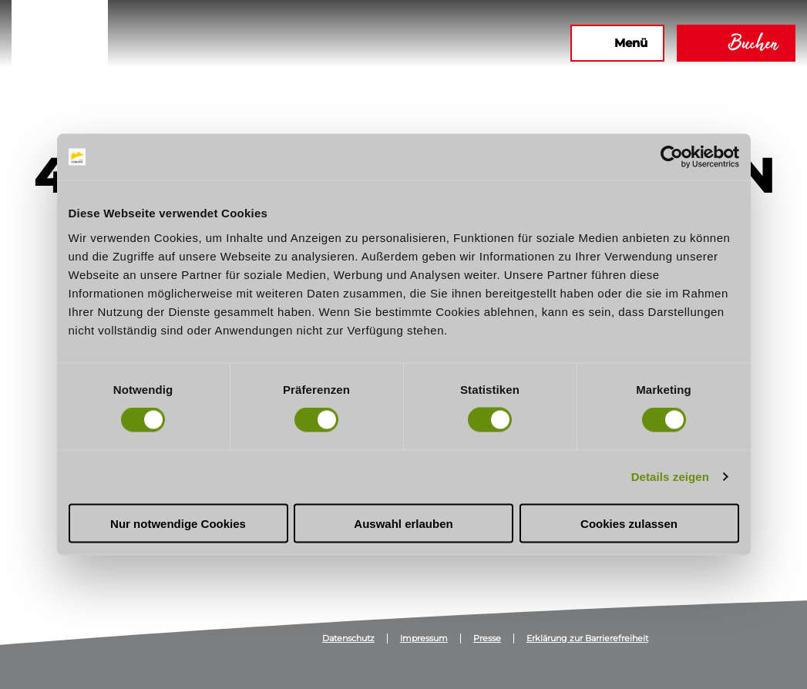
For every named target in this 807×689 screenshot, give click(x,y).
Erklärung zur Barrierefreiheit (587, 639)
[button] (391, 43)
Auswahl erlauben (403, 522)
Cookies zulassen (629, 522)
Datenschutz (348, 639)
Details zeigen (670, 476)
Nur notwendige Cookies (178, 522)
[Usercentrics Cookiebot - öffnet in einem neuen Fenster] (671, 157)
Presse (487, 639)
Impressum (424, 639)
